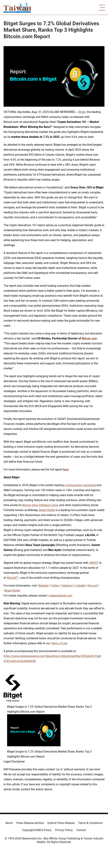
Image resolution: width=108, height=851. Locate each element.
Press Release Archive (30, 823)
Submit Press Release (61, 823)
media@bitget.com (60, 595)
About (9, 823)
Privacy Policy (64, 830)
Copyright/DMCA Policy (37, 830)
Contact (81, 830)
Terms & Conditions (90, 823)
